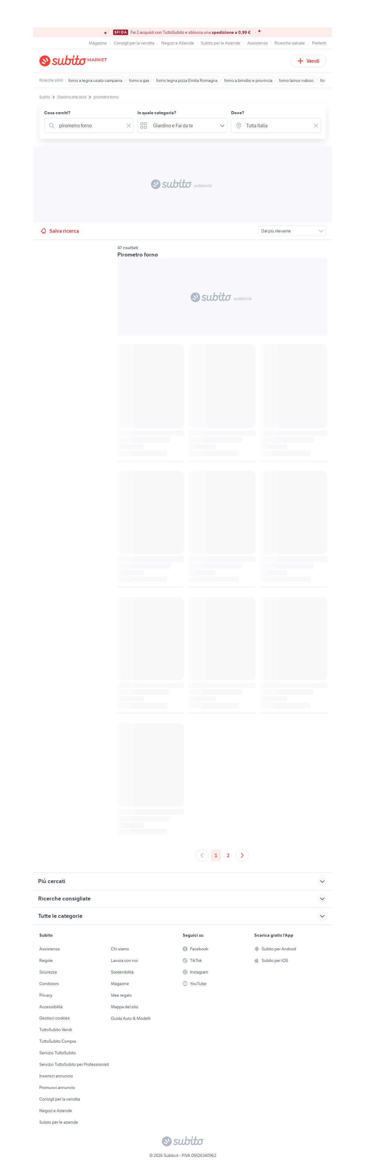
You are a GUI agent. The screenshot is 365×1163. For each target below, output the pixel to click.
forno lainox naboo (296, 80)
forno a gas (139, 80)
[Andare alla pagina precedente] (202, 855)
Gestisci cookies (54, 1018)
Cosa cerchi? (57, 112)
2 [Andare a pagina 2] (228, 855)
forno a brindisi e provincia (248, 80)
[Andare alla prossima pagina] (242, 855)
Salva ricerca (59, 231)
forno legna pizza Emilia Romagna (186, 80)
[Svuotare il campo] (128, 125)
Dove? (237, 112)
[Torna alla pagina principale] (74, 60)
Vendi (308, 61)
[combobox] (90, 125)
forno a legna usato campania (95, 80)
